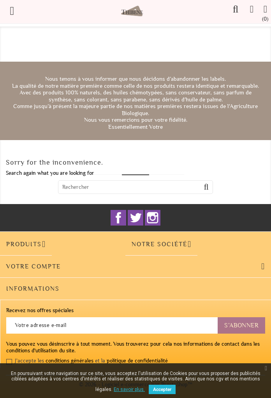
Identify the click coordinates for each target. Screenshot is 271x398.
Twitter (135, 218)
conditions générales (69, 361)
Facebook (118, 218)
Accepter (162, 389)
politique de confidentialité (137, 361)
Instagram (152, 218)
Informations (33, 288)
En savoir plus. (129, 389)
